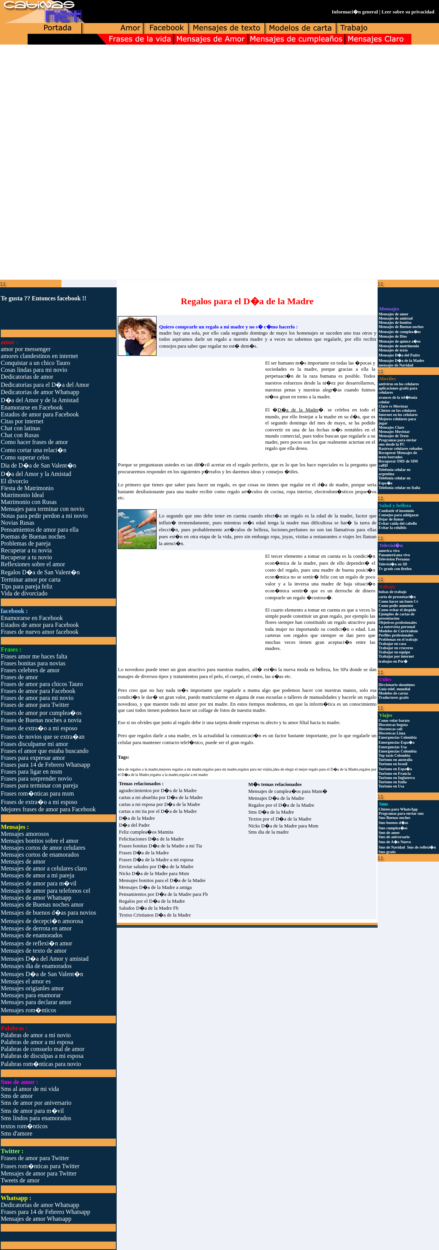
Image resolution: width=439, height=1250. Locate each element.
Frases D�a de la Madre (144, 852)
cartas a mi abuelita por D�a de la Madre (161, 797)
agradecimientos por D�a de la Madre (158, 790)
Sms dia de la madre (268, 832)
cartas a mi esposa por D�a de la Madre (159, 804)
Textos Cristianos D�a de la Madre (155, 915)
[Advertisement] (219, 105)
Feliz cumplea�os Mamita (146, 832)
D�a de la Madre (137, 818)
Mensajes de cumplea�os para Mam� (287, 791)
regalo (271, 448)
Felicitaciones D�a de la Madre (151, 839)
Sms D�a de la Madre (271, 812)
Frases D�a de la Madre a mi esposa (156, 859)
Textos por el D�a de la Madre (279, 819)
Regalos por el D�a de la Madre (152, 901)
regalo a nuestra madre (238, 339)
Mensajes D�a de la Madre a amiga (155, 887)
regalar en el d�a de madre (319, 484)
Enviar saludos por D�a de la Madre (156, 866)
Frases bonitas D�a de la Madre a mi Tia (160, 846)
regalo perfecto (253, 465)
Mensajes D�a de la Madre (276, 798)
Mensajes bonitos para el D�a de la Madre (162, 880)
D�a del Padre (134, 825)
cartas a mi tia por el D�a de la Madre (158, 811)
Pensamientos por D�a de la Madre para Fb (163, 894)
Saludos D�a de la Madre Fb (148, 908)
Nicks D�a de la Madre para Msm (154, 873)
